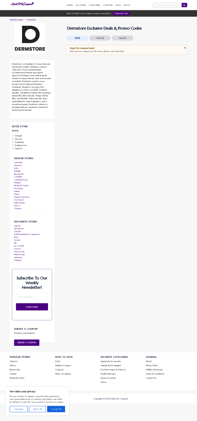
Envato (17, 240)
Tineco (17, 205)
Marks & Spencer (22, 197)
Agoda (17, 225)
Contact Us (151, 378)
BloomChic (19, 174)
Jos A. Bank (19, 245)
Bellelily (17, 171)
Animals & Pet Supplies (111, 365)
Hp (15, 243)
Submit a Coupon (26, 342)
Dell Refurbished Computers (27, 234)
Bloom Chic (15, 369)
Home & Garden (108, 378)
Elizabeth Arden (21, 185)
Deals (118, 5)
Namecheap (19, 254)
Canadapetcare (21, 179)
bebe (16, 168)
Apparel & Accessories (111, 361)
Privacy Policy (152, 365)
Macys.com (19, 251)
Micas (16, 194)
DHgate (17, 182)
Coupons (108, 5)
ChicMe (17, 231)
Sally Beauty (19, 202)
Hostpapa (18, 188)
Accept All (56, 409)
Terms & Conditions (155, 373)
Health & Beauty (108, 373)
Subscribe (32, 307)
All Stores (81, 5)
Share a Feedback (63, 373)
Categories (94, 5)
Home (70, 5)
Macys (13, 365)
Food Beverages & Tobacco (113, 369)
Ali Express (19, 228)
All (77, 38)
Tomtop (17, 208)
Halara (17, 191)
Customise (19, 409)
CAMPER (18, 177)
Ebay (16, 237)
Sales (122, 38)
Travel (103, 382)
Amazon (18, 165)
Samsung (18, 257)
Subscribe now (121, 13)
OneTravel (19, 200)
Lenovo (17, 248)
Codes (100, 38)
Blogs (127, 5)
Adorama (18, 162)
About (149, 361)
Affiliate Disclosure (154, 369)
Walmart (18, 260)
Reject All (37, 409)
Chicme (13, 373)
